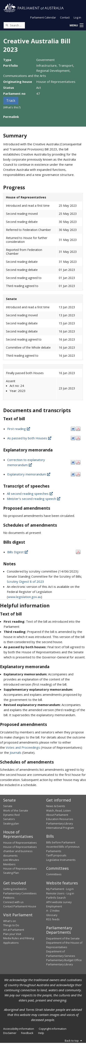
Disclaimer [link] (9, 1033)
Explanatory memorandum (29, 474)
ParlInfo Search (56, 897)
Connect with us (13, 902)
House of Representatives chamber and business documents (20, 851)
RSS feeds (53, 919)
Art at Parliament (13, 930)
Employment (54, 906)
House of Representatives (20, 842)
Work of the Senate (15, 810)
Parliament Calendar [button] (43, 17)
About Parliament (57, 815)
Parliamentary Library (59, 823)
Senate (7, 806)
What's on (9, 921)
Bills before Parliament (60, 842)
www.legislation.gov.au (24, 597)
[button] (76, 25)
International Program (60, 828)
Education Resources (59, 819)
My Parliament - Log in (60, 889)
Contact (65, 17)
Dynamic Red (11, 815)
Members (9, 864)
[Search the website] (14, 25)
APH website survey (59, 902)
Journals (16, 752)
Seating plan (11, 823)
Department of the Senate (63, 938)
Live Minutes (11, 860)
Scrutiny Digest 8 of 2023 (25, 581)
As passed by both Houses (29, 438)
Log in (77, 17)
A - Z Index (53, 910)
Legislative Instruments (61, 860)
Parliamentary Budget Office (64, 960)
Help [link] (41, 1033)
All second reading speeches (30, 493)
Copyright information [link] (52, 1029)
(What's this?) (12, 107)
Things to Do (11, 925)
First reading (19, 429)
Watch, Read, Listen (58, 810)
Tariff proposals (56, 855)
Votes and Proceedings (23, 747)
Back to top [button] (74, 1040)
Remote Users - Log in (60, 893)
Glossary (51, 915)
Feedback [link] (27, 1033)
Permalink (11, 117)
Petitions (8, 897)
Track (10, 100)
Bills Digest (18, 552)
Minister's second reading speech (34, 498)
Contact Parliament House (19, 906)
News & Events (55, 806)
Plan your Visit (12, 934)
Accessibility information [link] (18, 1029)
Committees (54, 874)
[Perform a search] (7, 25)
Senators (9, 819)
